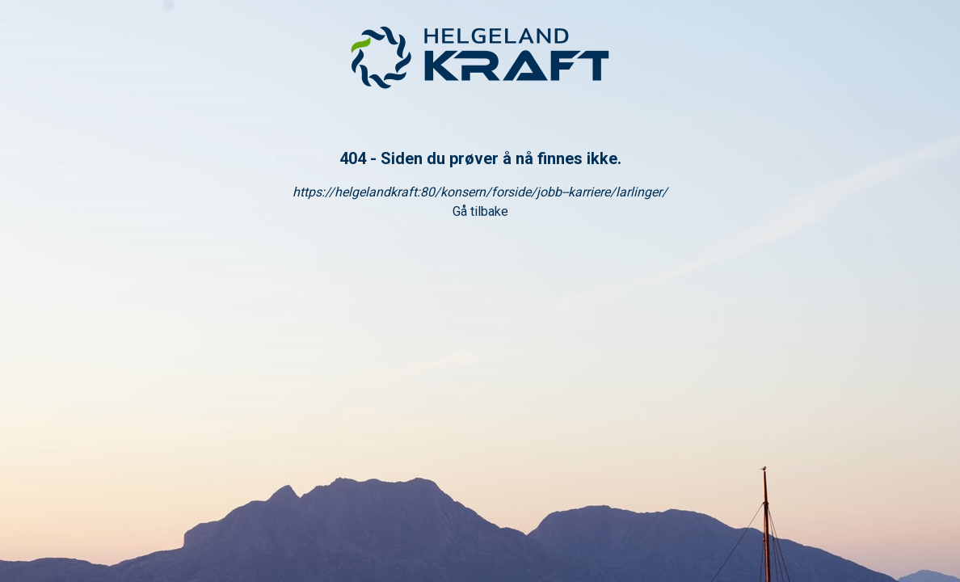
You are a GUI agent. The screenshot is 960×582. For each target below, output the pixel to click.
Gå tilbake (480, 211)
